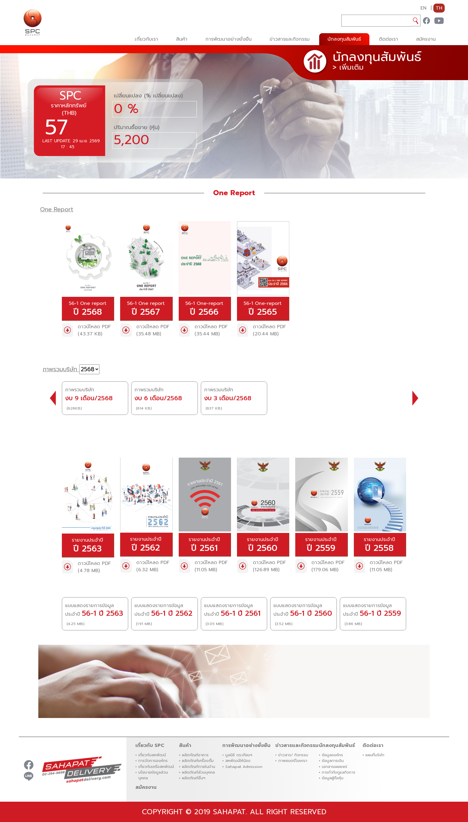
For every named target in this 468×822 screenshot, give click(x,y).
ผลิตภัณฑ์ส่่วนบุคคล (198, 772)
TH (439, 8)
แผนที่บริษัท (374, 755)
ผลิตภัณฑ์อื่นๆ (193, 778)
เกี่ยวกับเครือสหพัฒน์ (156, 766)
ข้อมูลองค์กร (332, 755)
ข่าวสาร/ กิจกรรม (293, 755)
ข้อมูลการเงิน (333, 760)
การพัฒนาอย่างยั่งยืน (228, 39)
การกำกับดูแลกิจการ (338, 772)
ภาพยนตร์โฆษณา (292, 760)
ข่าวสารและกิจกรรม (290, 39)
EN (423, 8)
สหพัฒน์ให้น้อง (237, 760)
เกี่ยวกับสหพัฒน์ (152, 755)
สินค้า (181, 39)
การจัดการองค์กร (153, 760)
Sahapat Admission (243, 766)
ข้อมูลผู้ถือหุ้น (332, 778)
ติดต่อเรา (388, 39)
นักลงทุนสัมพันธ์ (344, 39)
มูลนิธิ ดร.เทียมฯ (238, 755)
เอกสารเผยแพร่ (334, 766)
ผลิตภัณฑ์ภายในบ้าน (198, 766)
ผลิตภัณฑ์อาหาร (195, 755)
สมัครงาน (426, 39)
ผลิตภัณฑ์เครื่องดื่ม (198, 760)
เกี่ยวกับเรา (146, 39)
